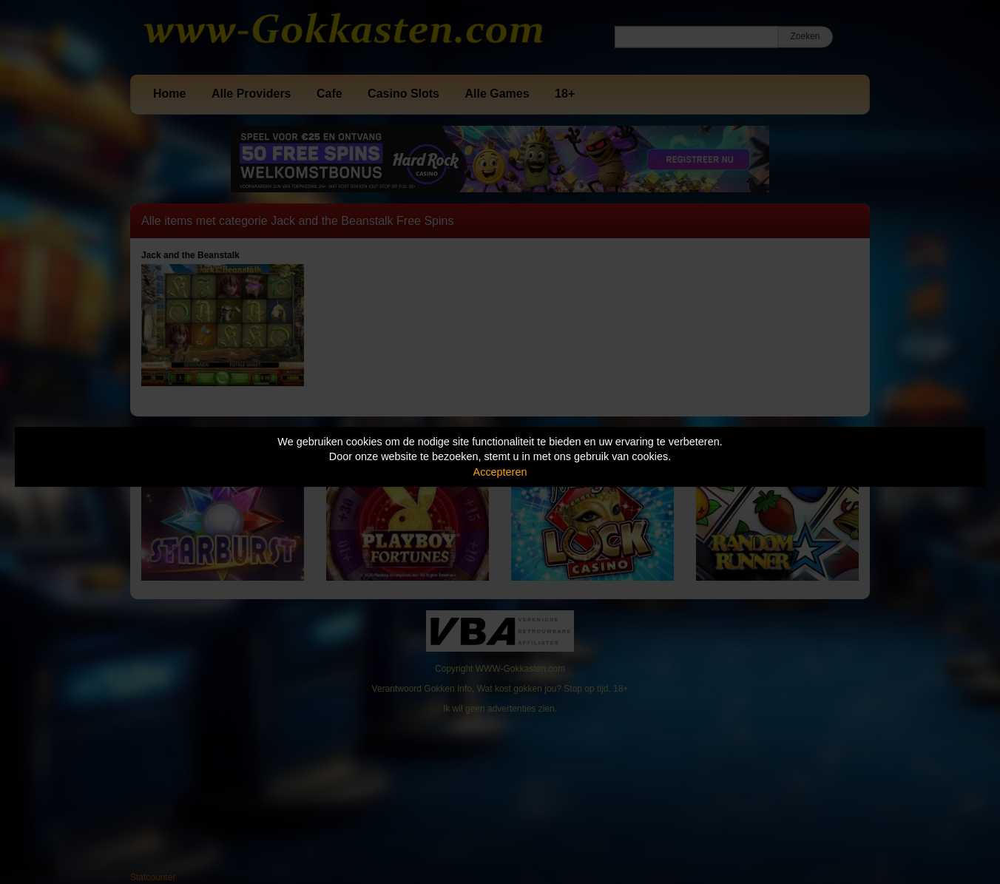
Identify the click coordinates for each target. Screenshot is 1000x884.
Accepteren (500, 472)
